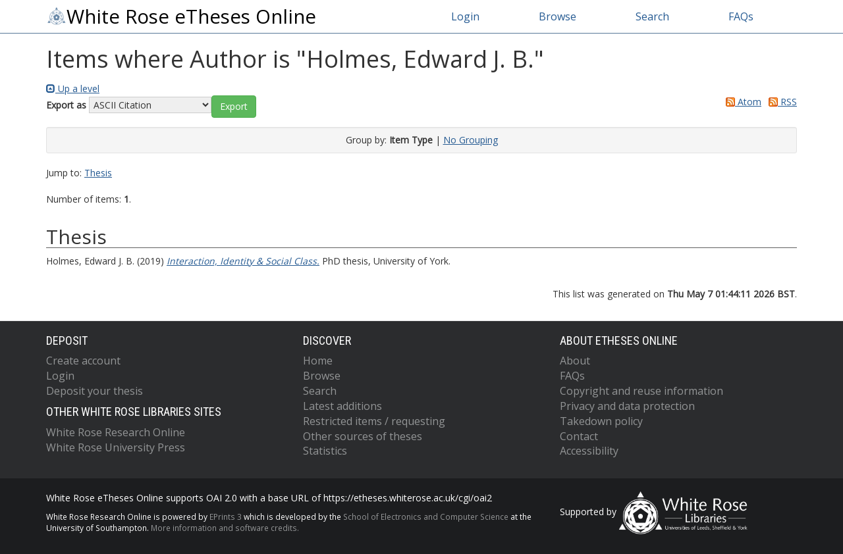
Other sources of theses (362, 436)
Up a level (72, 88)
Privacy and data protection (627, 406)
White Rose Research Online (115, 432)
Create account (83, 360)
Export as (66, 105)
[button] (233, 106)
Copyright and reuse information (641, 391)
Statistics (325, 450)
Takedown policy (601, 421)
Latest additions (342, 406)
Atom (741, 101)
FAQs (740, 16)
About (575, 360)
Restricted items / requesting (374, 421)
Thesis (98, 172)
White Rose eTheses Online (181, 16)
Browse (557, 16)
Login (465, 16)
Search (652, 16)
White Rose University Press (115, 447)
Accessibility (589, 450)
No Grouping (470, 140)
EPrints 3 (225, 516)
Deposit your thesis (94, 391)
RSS (780, 101)
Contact (579, 436)
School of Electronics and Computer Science (425, 516)
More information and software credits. (225, 527)
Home (318, 360)
